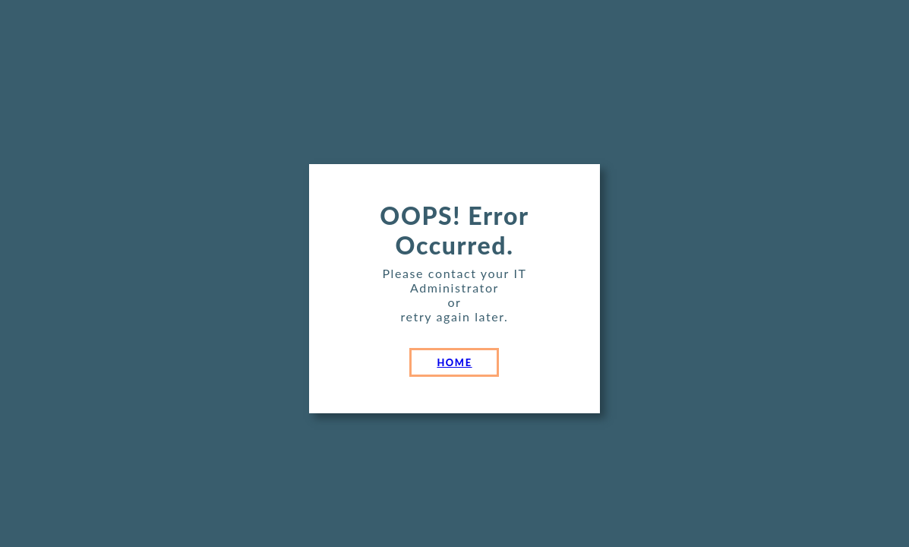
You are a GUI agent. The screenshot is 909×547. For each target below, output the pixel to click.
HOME (454, 362)
